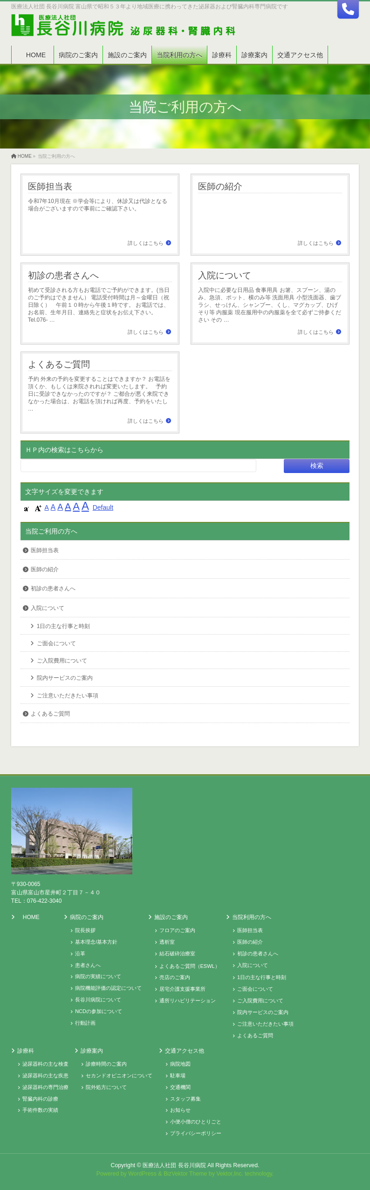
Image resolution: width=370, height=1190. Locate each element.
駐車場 (177, 1075)
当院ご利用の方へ (51, 531)
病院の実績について (98, 976)
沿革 (80, 953)
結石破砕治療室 (177, 953)
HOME (31, 917)
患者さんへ (88, 965)
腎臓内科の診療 (40, 1099)
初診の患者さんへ (63, 275)
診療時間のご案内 (106, 1064)
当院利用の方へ (251, 917)
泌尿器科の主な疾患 (45, 1075)
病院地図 (180, 1064)
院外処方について (106, 1087)
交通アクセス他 (184, 1051)
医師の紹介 (220, 186)
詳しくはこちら (146, 243)
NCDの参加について (98, 1011)
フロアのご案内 (177, 930)
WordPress (142, 1173)
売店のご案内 (174, 977)
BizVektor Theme (185, 1173)
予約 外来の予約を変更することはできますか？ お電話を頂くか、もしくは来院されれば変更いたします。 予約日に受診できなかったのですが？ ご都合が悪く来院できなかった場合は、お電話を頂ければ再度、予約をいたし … (99, 394)
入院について (224, 275)
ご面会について (56, 643)
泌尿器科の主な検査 (45, 1064)
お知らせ (180, 1110)
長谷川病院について (98, 999)
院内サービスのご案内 (65, 678)
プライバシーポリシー (195, 1133)
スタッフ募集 (185, 1099)
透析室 (167, 942)
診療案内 (92, 1051)
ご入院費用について (62, 660)
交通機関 (180, 1087)
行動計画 (85, 1023)
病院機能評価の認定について (108, 988)
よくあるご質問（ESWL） (189, 966)
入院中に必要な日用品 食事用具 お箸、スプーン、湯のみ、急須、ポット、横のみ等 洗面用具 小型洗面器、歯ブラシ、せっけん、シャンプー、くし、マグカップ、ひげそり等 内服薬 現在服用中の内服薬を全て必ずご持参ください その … (269, 305)
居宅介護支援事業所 (182, 989)
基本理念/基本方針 (96, 942)
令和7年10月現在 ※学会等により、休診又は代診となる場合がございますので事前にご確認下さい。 (97, 205)
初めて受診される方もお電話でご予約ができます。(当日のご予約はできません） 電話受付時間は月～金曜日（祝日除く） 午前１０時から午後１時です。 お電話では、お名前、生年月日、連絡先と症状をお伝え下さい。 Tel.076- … (99, 305)
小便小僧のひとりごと (195, 1121)
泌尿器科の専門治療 (45, 1087)
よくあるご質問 (59, 364)
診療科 (25, 1051)
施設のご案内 (171, 917)
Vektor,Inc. (229, 1173)
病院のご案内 (86, 917)
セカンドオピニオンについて (119, 1075)
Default (103, 507)
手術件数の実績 (40, 1110)
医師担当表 (50, 186)
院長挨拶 (85, 930)
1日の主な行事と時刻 (63, 626)
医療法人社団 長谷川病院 (174, 1165)
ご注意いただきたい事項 (67, 695)
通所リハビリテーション (187, 1000)
